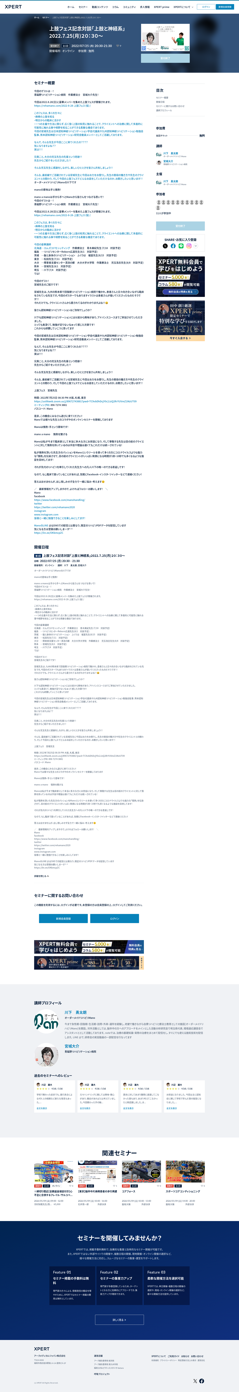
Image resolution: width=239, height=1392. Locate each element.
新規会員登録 (225, 6)
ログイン (206, 6)
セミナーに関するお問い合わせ (170, 106)
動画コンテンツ (100, 7)
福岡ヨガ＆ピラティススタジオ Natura (109, 1368)
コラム (115, 7)
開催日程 (160, 101)
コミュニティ (129, 7)
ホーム (70, 7)
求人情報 (145, 7)
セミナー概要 (162, 97)
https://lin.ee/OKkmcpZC (48, 532)
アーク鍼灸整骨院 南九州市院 (106, 1364)
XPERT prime (161, 7)
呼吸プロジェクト (102, 1373)
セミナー (83, 7)
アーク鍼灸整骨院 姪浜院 (104, 1360)
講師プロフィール (164, 110)
